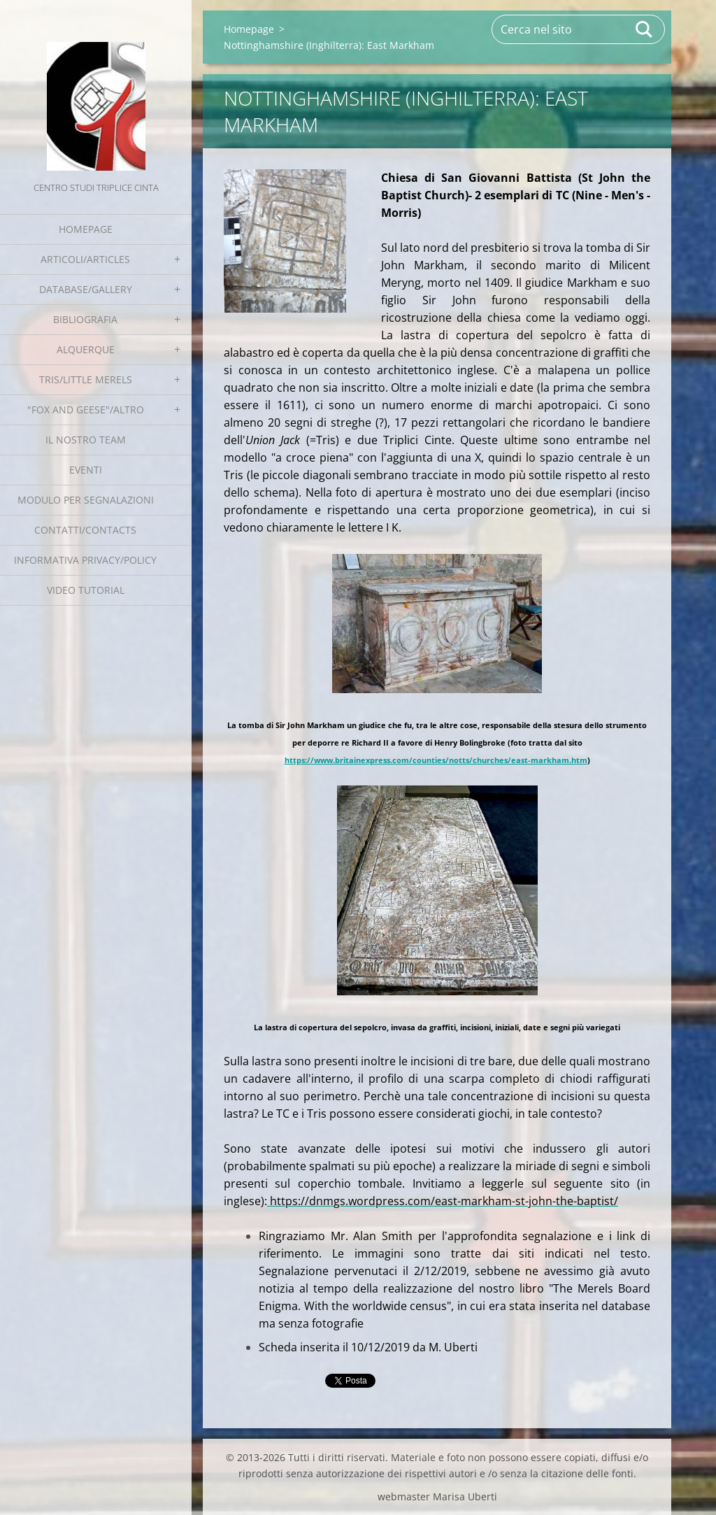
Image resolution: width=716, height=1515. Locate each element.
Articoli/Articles (85, 259)
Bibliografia (85, 319)
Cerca (645, 29)
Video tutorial (85, 590)
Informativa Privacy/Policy (85, 560)
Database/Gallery (85, 289)
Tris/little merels (85, 379)
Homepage (86, 229)
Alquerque (86, 349)
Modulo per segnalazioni (85, 499)
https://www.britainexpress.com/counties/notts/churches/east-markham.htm (436, 760)
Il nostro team (85, 439)
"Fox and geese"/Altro (85, 409)
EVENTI (85, 469)
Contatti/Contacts (85, 529)
